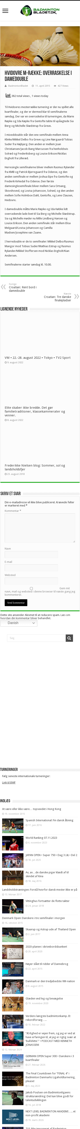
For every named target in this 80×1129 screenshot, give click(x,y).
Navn (8, 548)
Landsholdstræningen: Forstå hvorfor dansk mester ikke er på (39, 889)
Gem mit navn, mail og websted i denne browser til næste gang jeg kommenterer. (40, 591)
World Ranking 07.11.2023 (41, 837)
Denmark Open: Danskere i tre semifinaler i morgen (33, 918)
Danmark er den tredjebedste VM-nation (50, 981)
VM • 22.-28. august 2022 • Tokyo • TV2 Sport (38, 358)
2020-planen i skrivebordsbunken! (46, 946)
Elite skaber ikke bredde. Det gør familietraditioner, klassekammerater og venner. (35, 411)
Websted (10, 575)
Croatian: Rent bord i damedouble (31, 287)
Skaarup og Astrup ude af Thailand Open (51, 929)
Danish (10, 623)
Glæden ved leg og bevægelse (44, 998)
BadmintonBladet (18, 86)
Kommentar (13, 510)
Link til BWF (9, 782)
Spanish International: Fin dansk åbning (49, 820)
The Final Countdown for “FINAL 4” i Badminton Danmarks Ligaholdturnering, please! (50, 1077)
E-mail (8, 561)
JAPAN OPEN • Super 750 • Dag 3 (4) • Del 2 (51, 855)
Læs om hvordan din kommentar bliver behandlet (35, 616)
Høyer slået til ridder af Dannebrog (47, 964)
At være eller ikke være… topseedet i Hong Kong (31, 809)
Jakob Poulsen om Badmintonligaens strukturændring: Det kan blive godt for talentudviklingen (49, 1096)
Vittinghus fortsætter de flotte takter (48, 901)
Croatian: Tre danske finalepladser (49, 297)
